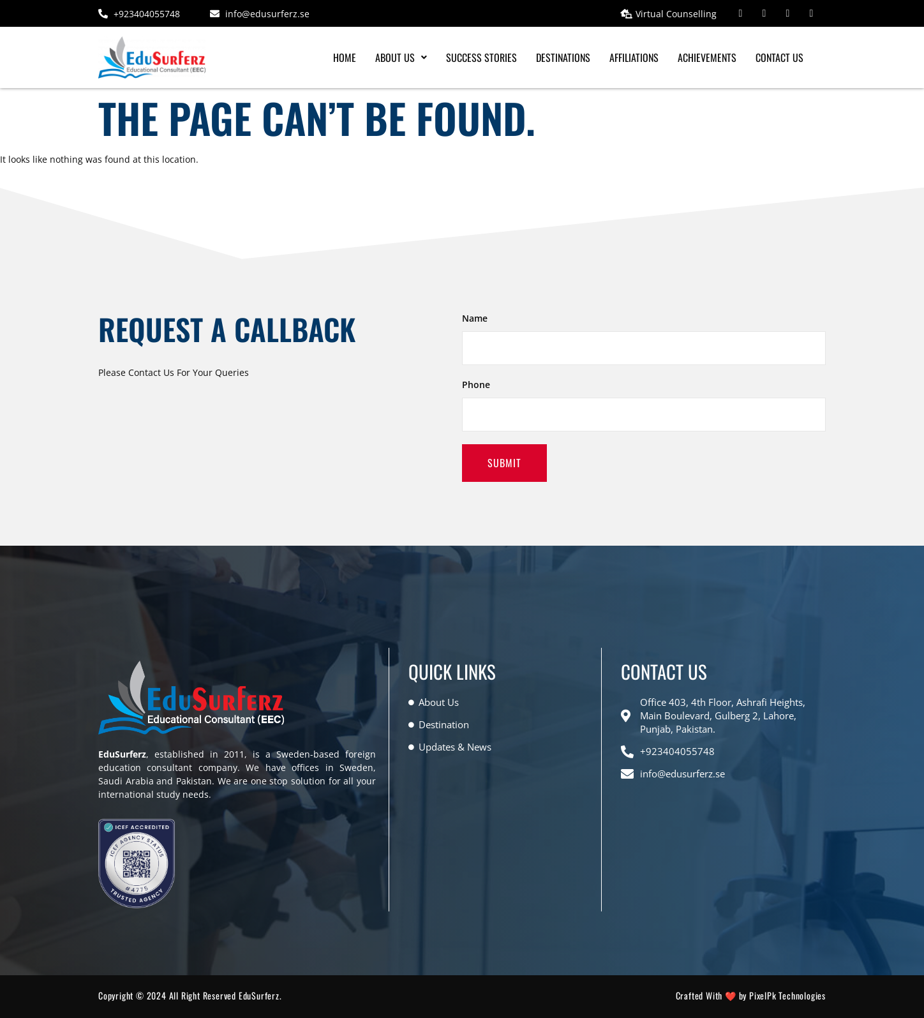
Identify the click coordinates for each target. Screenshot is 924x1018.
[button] (401, 57)
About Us (401, 57)
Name (475, 318)
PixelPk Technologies (787, 995)
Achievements (707, 57)
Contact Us (779, 57)
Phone (476, 384)
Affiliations (634, 57)
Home (344, 57)
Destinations (563, 57)
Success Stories (481, 57)
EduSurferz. (260, 995)
